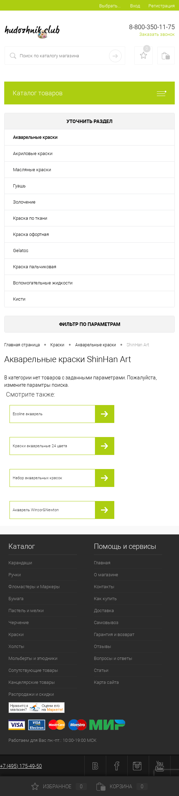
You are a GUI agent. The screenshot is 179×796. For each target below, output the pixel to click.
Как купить (105, 598)
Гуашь (19, 185)
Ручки (14, 574)
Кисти (19, 299)
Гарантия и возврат (114, 634)
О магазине (106, 574)
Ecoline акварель (28, 414)
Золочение (24, 202)
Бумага (16, 598)
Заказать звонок (157, 34)
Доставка (104, 610)
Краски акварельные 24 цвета (40, 446)
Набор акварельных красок (37, 478)
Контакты (104, 586)
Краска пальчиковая (34, 266)
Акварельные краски (35, 137)
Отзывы (102, 646)
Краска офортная (31, 234)
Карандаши (20, 562)
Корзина (122, 786)
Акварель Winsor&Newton (36, 510)
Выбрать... (110, 5)
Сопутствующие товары (33, 670)
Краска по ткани (30, 218)
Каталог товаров (89, 93)
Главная (102, 562)
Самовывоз (106, 622)
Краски (16, 634)
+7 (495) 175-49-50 (21, 766)
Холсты (16, 646)
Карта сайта (106, 682)
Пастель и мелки (26, 610)
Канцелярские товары (31, 682)
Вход (135, 5)
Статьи (101, 670)
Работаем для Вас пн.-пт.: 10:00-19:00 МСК (52, 740)
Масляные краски (32, 169)
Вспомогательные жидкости (42, 282)
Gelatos (20, 250)
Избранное (59, 786)
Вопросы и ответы (113, 658)
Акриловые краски (32, 153)
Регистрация (161, 5)
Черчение (18, 622)
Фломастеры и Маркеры (34, 586)
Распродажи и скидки (31, 694)
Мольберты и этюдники (32, 658)
